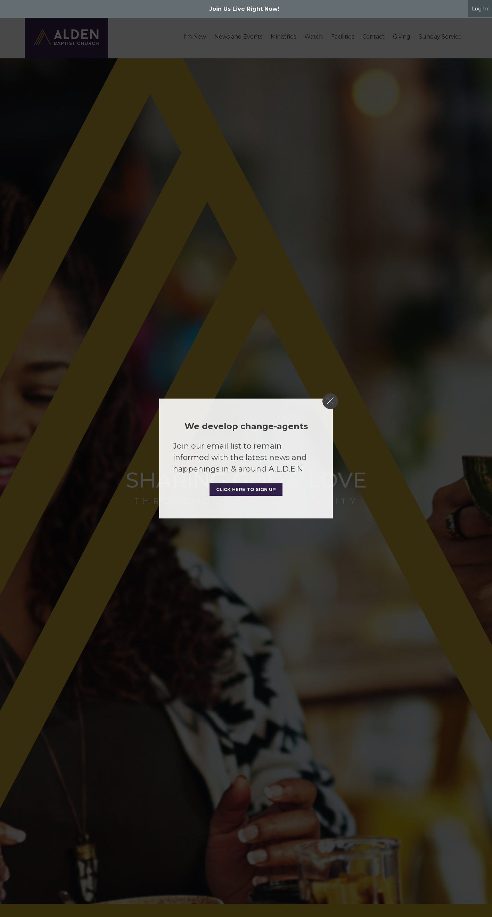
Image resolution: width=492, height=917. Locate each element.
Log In (480, 9)
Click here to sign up (246, 489)
